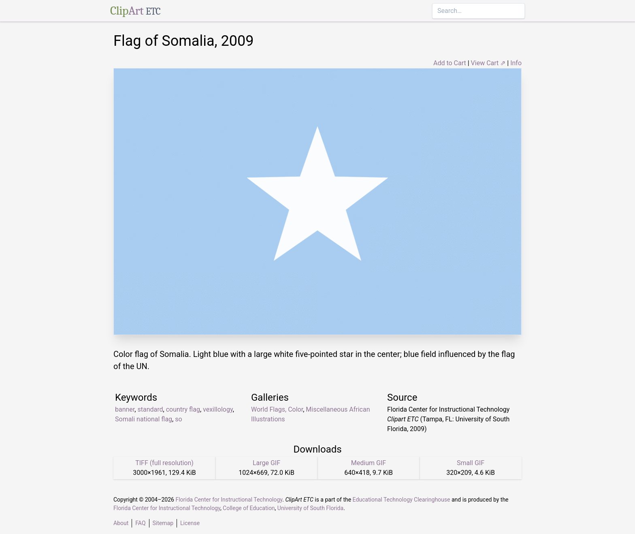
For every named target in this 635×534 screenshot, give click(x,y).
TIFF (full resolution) (164, 463)
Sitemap (163, 523)
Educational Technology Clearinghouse (401, 499)
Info (516, 63)
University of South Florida (310, 508)
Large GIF (266, 463)
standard (150, 409)
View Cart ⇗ (488, 63)
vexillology (218, 409)
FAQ (140, 523)
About (120, 523)
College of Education (249, 508)
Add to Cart (449, 63)
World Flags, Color (277, 409)
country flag (183, 409)
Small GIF (470, 463)
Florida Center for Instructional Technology (228, 499)
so (178, 419)
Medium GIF (368, 463)
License (190, 523)
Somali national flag (143, 419)
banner (124, 409)
